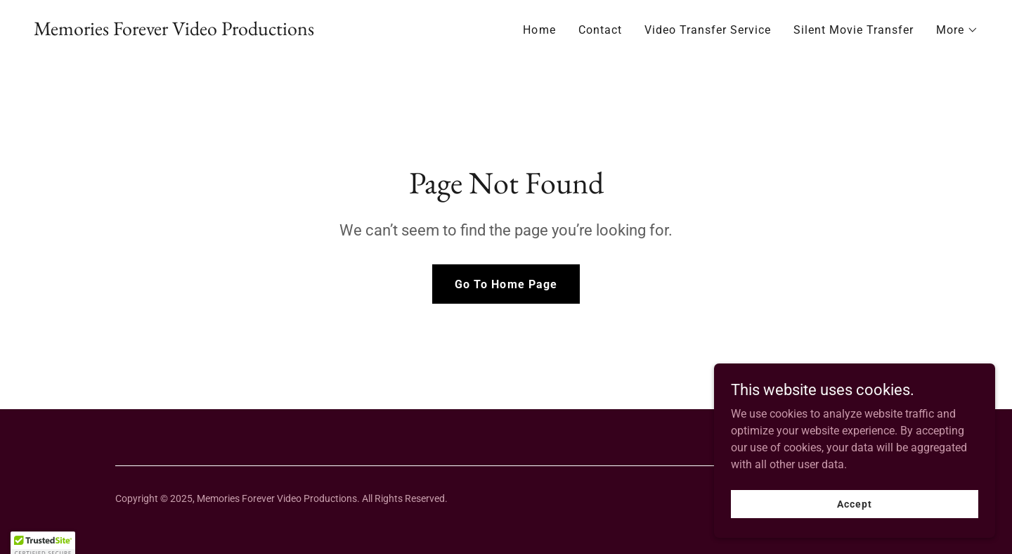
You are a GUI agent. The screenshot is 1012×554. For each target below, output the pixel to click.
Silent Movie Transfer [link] (853, 30)
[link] (174, 31)
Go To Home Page (506, 284)
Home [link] (539, 30)
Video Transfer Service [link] (707, 30)
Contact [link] (600, 30)
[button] (957, 30)
